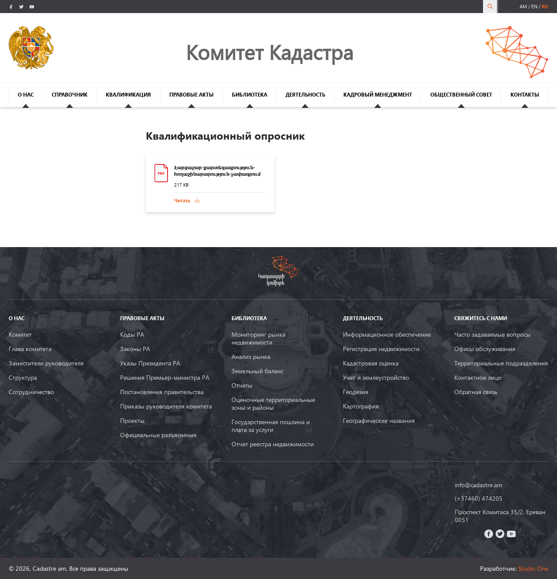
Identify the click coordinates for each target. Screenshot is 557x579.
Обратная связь (475, 392)
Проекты (132, 421)
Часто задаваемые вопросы (492, 334)
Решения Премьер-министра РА (164, 378)
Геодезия (355, 392)
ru (545, 6)
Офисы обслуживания (484, 349)
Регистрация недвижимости (381, 349)
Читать (182, 200)
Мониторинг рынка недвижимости (258, 338)
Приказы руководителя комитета (166, 406)
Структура (23, 378)
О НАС (26, 94)
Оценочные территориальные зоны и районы (273, 404)
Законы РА (135, 349)
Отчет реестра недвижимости (273, 444)
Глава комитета (30, 349)
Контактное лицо (477, 378)
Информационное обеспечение (387, 334)
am (523, 6)
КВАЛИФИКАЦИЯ (128, 94)
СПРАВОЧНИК (69, 94)
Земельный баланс (257, 371)
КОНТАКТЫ (524, 94)
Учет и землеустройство (376, 378)
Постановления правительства (162, 392)
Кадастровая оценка (371, 363)
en (534, 6)
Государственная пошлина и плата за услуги (271, 426)
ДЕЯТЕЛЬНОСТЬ (305, 94)
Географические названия (379, 421)
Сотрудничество (31, 392)
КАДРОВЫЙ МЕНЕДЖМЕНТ (377, 94)
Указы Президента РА (150, 363)
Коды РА (132, 334)
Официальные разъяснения (158, 435)
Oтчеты (242, 385)
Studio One (533, 568)
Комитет (20, 334)
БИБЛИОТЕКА (249, 94)
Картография (361, 406)
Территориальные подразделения (501, 363)
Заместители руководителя (46, 363)
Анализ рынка (251, 357)
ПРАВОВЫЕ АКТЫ (191, 94)
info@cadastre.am (478, 485)
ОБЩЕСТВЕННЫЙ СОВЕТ (461, 94)
